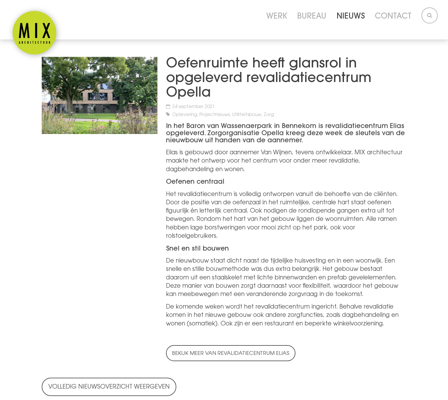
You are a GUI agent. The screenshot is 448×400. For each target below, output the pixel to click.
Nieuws (351, 17)
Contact (393, 17)
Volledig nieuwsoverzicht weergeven (109, 387)
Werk (276, 17)
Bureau (311, 17)
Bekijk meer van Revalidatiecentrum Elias (230, 353)
